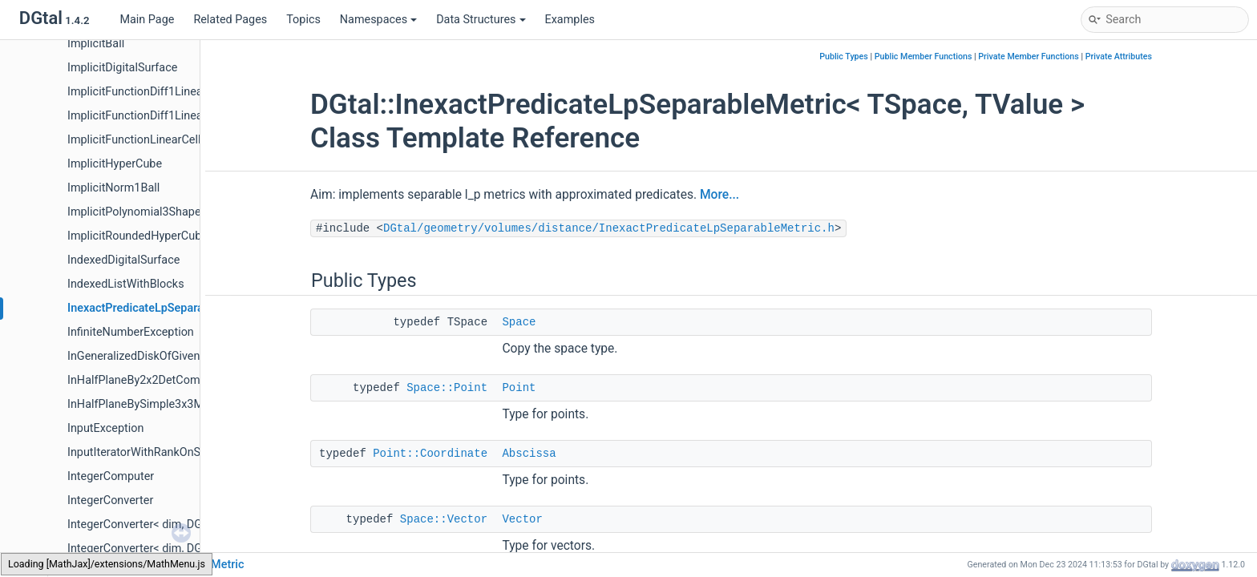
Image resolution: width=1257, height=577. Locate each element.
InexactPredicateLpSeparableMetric (160, 308)
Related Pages (230, 19)
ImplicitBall (95, 43)
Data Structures (480, 19)
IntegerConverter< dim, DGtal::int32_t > (166, 548)
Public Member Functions (923, 56)
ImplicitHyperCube (114, 164)
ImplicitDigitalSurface (122, 68)
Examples (570, 19)
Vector (522, 519)
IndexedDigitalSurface (123, 260)
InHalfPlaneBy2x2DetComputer (147, 380)
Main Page (146, 19)
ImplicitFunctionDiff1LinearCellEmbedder (172, 92)
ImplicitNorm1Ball (113, 188)
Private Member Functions (1028, 56)
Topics (303, 19)
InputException (105, 428)
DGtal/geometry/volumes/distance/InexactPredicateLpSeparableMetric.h (609, 228)
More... (719, 195)
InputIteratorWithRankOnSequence (156, 452)
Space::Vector (443, 519)
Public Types (843, 56)
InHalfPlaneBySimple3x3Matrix (146, 404)
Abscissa (529, 453)
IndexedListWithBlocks (125, 284)
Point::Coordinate (430, 453)
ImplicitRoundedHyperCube (137, 236)
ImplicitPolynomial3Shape (134, 212)
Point (519, 387)
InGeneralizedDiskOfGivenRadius (151, 356)
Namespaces (378, 19)
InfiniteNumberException (130, 332)
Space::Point (446, 387)
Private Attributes (1118, 56)
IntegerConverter (110, 500)
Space (519, 322)
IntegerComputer (110, 476)
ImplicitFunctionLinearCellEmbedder (160, 140)
